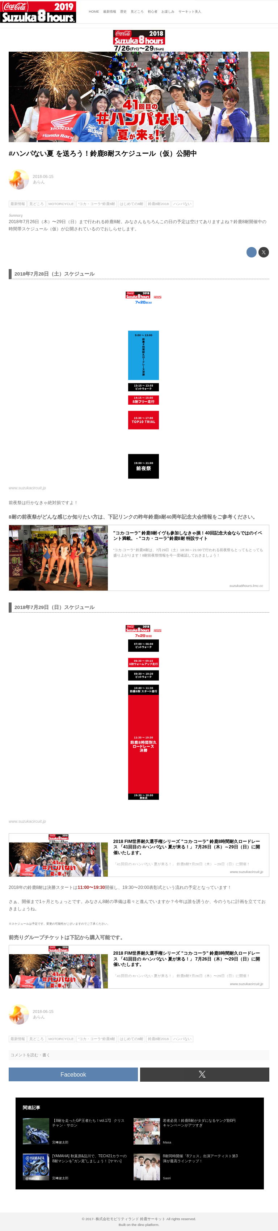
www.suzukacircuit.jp (252, 139)
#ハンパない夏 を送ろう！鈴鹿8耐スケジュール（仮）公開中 (103, 153)
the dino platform (145, 1225)
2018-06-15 (43, 176)
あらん (39, 182)
